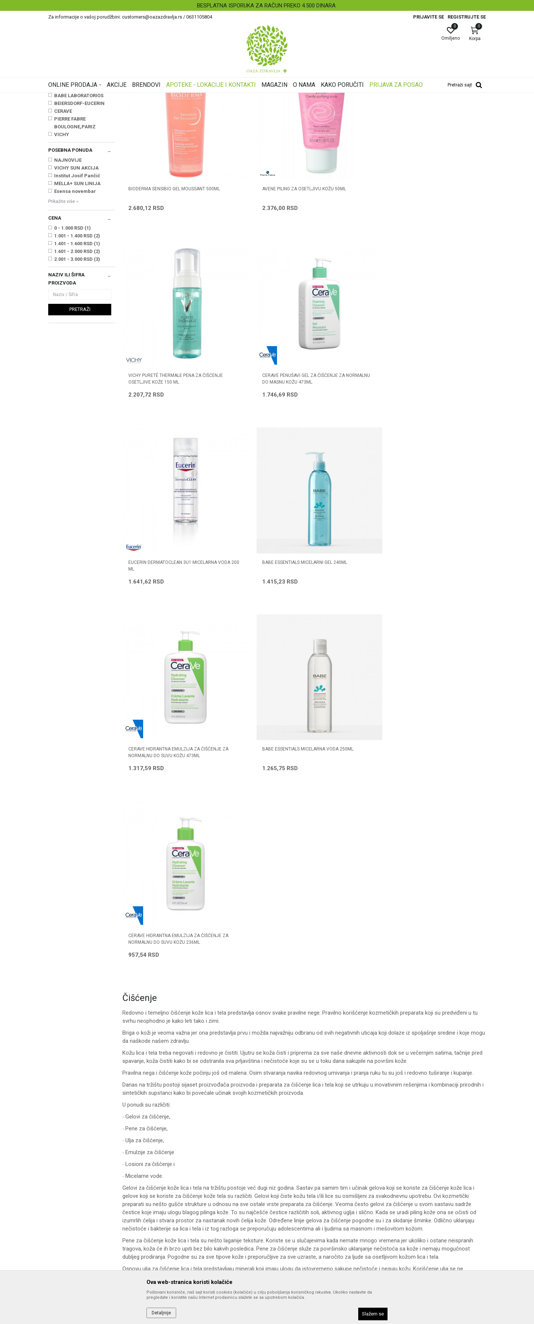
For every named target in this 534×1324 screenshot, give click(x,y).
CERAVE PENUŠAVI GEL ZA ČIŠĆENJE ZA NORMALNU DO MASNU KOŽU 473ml (436, 247)
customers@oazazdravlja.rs (81, 1204)
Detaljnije (161, 1312)
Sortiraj (326, 109)
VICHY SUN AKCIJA (76, 260)
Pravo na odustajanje (295, 1242)
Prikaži (391, 109)
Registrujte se (467, 17)
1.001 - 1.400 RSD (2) (77, 328)
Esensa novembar (75, 284)
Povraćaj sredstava (293, 1232)
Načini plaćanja (288, 1180)
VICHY (61, 227)
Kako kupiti (283, 1169)
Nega (58, 148)
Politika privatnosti (292, 1159)
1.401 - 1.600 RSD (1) (77, 336)
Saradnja (170, 1159)
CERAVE (63, 204)
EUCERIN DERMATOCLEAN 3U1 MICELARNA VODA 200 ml (159, 389)
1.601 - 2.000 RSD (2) (77, 344)
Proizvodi (123, 97)
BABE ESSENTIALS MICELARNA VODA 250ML (437, 389)
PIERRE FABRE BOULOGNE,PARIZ (75, 215)
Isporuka (281, 1200)
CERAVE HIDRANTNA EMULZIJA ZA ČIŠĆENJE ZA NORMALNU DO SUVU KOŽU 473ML (350, 392)
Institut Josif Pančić (77, 268)
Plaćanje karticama (293, 1190)
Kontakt (168, 1169)
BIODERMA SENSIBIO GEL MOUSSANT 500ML (154, 244)
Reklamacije (285, 1221)
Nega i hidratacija (192, 97)
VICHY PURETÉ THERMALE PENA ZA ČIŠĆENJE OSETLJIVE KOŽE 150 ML (350, 244)
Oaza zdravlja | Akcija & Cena (78, 97)
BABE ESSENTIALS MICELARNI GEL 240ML (256, 389)
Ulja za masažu (67, 132)
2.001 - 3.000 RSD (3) (77, 352)
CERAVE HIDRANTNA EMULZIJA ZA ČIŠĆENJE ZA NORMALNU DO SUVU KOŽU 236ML (164, 538)
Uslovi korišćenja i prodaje (300, 1148)
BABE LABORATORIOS (78, 188)
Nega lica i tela (153, 97)
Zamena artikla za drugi (298, 1211)
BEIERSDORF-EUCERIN (79, 196)
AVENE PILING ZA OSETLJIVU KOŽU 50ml (257, 244)
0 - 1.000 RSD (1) (72, 320)
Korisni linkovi (175, 1190)
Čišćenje (60, 140)
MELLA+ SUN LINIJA (77, 276)
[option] (267, 5)
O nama (168, 1148)
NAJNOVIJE (68, 253)
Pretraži (79, 402)
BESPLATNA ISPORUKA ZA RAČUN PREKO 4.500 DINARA (266, 5)
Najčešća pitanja (178, 1180)
